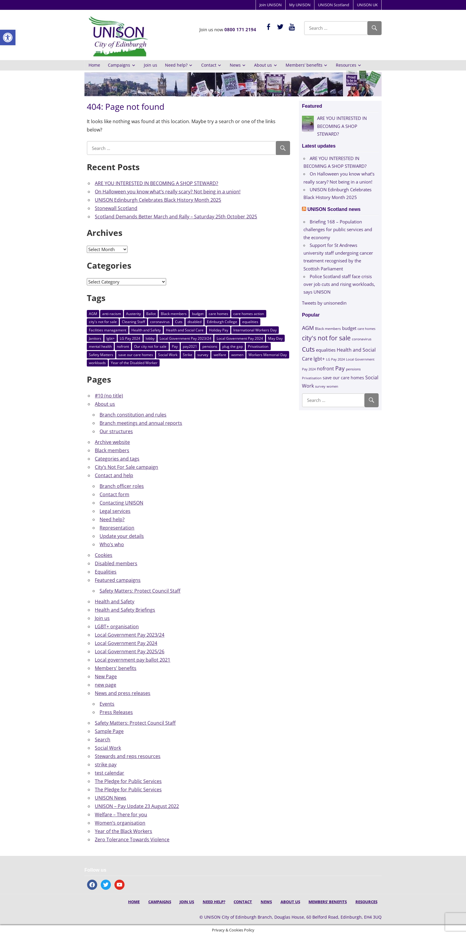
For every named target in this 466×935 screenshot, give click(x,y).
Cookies (103, 555)
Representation (117, 527)
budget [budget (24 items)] (198, 313)
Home (94, 65)
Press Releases (116, 712)
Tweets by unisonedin (324, 303)
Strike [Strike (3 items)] (187, 354)
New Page (106, 676)
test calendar (109, 773)
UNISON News (110, 798)
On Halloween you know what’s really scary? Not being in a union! (167, 191)
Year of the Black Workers (123, 831)
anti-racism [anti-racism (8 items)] (111, 313)
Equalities (105, 571)
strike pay (105, 764)
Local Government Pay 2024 (126, 643)
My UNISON (300, 4)
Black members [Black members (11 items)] (174, 313)
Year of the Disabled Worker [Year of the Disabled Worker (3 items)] (134, 362)
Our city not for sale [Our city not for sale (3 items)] (150, 346)
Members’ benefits (304, 65)
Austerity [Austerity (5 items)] (133, 313)
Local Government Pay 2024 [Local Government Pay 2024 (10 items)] (240, 338)
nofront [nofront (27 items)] (123, 346)
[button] (7, 37)
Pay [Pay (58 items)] (175, 346)
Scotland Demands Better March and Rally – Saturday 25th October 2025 (176, 216)
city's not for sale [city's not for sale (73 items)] (103, 321)
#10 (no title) (109, 395)
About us (263, 65)
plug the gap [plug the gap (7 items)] (232, 346)
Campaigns (119, 65)
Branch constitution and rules (133, 414)
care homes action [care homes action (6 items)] (248, 313)
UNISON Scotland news (334, 209)
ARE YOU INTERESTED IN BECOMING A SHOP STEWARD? (156, 183)
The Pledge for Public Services (128, 781)
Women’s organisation (120, 823)
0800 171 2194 (240, 29)
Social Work (108, 748)
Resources (346, 65)
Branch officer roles (122, 486)
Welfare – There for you (121, 814)
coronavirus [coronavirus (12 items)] (160, 321)
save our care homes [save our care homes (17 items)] (135, 354)
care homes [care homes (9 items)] (218, 313)
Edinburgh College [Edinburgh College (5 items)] (222, 321)
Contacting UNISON (121, 502)
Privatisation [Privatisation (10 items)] (258, 346)
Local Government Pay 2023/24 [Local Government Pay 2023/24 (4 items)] (185, 338)
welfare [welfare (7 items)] (220, 354)
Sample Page (109, 731)
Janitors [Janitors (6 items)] (95, 338)
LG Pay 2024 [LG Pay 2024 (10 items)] (130, 338)
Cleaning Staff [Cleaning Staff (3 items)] (133, 321)
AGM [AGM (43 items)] (93, 313)
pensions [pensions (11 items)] (209, 346)
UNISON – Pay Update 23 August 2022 (137, 806)
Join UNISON (270, 4)
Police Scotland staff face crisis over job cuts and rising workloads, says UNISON (339, 284)
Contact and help (114, 475)
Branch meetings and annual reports (141, 423)
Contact (208, 65)
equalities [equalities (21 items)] (250, 321)
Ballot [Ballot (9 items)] (151, 313)
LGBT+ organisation (117, 626)
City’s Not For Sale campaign (126, 467)
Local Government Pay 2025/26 (129, 651)
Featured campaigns (118, 580)
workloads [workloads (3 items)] (97, 362)
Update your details (122, 536)
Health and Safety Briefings (125, 610)
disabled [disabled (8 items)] (194, 321)
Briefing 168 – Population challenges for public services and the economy (337, 229)
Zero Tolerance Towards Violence (132, 839)
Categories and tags (117, 458)
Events (107, 704)
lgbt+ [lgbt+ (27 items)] (110, 338)
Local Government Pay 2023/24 (129, 635)
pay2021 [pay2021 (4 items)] (190, 346)
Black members (112, 450)
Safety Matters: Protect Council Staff (140, 591)
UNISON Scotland (333, 4)
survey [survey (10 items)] (202, 354)
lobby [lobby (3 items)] (150, 338)
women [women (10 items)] (237, 354)
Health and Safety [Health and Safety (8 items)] (146, 330)
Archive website (112, 442)
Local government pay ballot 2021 (132, 660)
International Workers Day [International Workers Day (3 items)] (255, 330)
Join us (150, 65)
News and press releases (122, 693)
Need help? (176, 65)
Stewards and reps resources (127, 756)
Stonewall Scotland (116, 208)
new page (105, 685)
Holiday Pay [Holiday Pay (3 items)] (218, 330)
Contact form (114, 494)
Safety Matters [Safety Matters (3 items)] (101, 354)
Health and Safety (114, 601)
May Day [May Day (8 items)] (275, 338)
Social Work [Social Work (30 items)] (167, 354)
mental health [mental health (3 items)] (100, 346)
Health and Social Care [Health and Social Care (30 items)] (185, 330)
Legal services (115, 511)
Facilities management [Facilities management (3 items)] (107, 330)
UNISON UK (367, 4)
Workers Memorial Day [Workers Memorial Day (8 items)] (267, 354)
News (235, 65)
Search (102, 739)
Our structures (116, 431)
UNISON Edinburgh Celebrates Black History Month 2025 (158, 200)
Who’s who (112, 544)
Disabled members (116, 563)
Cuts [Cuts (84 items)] (178, 321)
